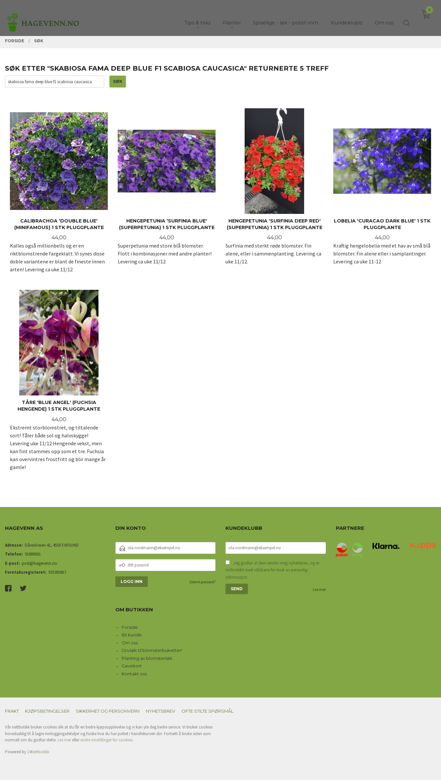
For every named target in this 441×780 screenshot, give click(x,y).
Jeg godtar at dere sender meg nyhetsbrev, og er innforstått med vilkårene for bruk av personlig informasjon (272, 570)
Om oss (130, 642)
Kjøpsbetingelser (47, 711)
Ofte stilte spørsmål (207, 711)
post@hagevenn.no (39, 563)
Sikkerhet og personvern (108, 711)
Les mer (319, 589)
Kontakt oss (134, 673)
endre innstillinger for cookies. (107, 740)
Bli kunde (132, 634)
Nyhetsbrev (160, 711)
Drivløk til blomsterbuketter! (152, 650)
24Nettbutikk (38, 752)
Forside (130, 627)
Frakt (12, 711)
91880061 (33, 554)
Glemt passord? (202, 581)
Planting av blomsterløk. (147, 658)
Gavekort (132, 665)
